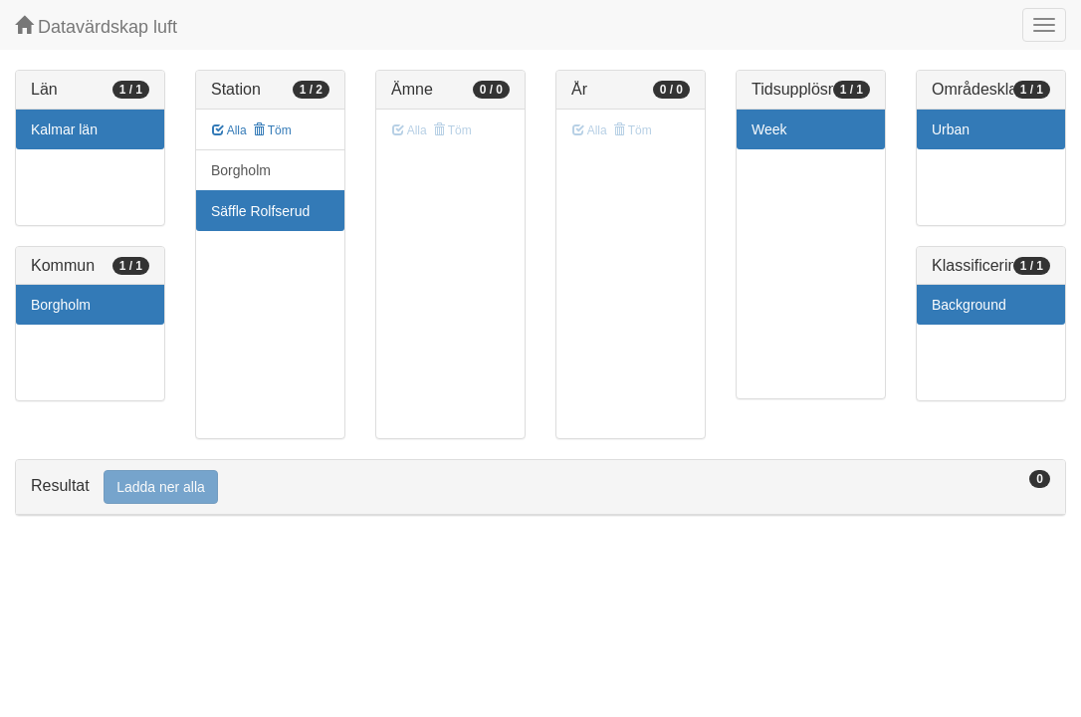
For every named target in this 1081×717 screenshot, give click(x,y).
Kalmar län (64, 129)
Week (769, 129)
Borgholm (61, 305)
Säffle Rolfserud (260, 211)
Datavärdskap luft (96, 26)
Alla (229, 130)
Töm (272, 130)
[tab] (540, 487)
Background (969, 305)
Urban (951, 129)
